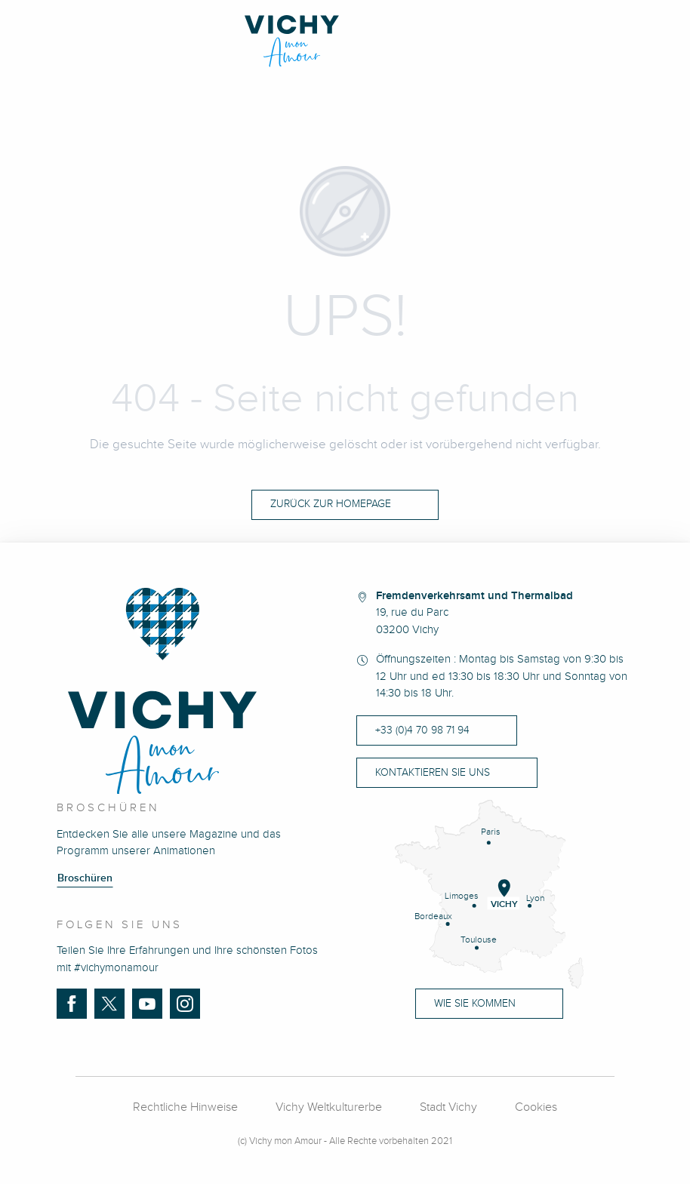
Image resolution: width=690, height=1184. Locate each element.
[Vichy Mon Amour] (345, 41)
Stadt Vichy (448, 1107)
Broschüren (84, 878)
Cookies (536, 1107)
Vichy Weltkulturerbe (329, 1107)
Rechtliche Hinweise (185, 1107)
